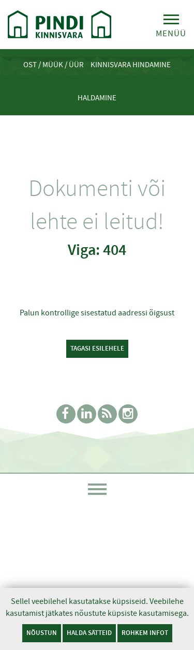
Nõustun (41, 632)
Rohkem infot (145, 632)
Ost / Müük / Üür (53, 64)
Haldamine (97, 98)
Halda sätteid (89, 632)
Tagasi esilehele (97, 348)
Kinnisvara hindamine (131, 64)
